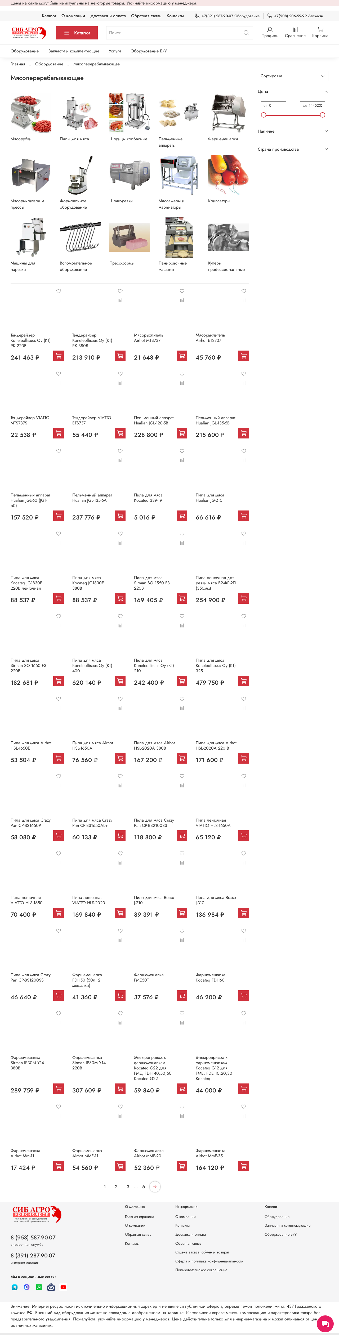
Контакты (175, 16)
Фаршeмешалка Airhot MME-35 (210, 1153)
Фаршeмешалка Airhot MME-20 (149, 1153)
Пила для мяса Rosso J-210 (154, 900)
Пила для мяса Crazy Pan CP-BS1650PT (31, 822)
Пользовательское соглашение (201, 1270)
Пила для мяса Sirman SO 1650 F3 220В (28, 665)
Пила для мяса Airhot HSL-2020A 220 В (216, 745)
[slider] (263, 115)
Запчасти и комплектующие (73, 51)
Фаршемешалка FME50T (149, 977)
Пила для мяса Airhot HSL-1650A (92, 745)
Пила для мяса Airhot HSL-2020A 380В (154, 745)
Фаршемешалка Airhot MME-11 (87, 1153)
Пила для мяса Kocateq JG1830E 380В (88, 583)
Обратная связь (146, 16)
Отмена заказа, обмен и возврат (202, 1252)
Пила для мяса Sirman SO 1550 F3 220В (152, 583)
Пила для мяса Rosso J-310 (216, 900)
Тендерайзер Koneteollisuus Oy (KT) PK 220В (31, 340)
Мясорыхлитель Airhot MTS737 (148, 337)
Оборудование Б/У (149, 51)
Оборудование (25, 51)
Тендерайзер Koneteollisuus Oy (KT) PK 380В (92, 340)
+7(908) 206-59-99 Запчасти (295, 16)
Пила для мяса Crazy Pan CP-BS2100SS (154, 822)
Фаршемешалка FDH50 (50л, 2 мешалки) (87, 980)
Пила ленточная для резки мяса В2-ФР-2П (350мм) (216, 583)
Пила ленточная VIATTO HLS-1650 (27, 900)
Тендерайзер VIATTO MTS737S (30, 420)
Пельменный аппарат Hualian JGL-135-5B (215, 420)
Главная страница (139, 1216)
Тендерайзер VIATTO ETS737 (91, 420)
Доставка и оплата (108, 16)
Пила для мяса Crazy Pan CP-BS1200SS (31, 977)
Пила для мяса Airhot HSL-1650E (31, 745)
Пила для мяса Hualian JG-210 (210, 497)
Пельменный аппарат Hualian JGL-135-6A (92, 497)
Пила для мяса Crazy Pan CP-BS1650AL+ (92, 822)
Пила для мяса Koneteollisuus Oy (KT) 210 (154, 665)
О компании (73, 16)
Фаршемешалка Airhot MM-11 (25, 1153)
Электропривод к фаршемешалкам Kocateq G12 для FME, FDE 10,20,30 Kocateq (214, 1068)
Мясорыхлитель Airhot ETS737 (210, 337)
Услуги (115, 51)
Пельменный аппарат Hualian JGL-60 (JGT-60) (30, 500)
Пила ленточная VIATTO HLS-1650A (213, 822)
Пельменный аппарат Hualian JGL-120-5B (153, 420)
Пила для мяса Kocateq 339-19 (148, 497)
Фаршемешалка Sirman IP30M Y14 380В (27, 1062)
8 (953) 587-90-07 (33, 1238)
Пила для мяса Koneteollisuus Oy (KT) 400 (92, 665)
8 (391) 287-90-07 (33, 1256)
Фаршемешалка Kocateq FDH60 (210, 977)
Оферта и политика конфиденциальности (209, 1261)
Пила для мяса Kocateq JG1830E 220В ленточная (26, 583)
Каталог (49, 16)
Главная (18, 64)
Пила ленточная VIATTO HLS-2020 (88, 900)
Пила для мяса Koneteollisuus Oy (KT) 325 (216, 665)
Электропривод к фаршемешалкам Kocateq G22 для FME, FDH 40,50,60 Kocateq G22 (153, 1068)
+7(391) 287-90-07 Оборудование (227, 16)
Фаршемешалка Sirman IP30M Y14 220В (89, 1062)
